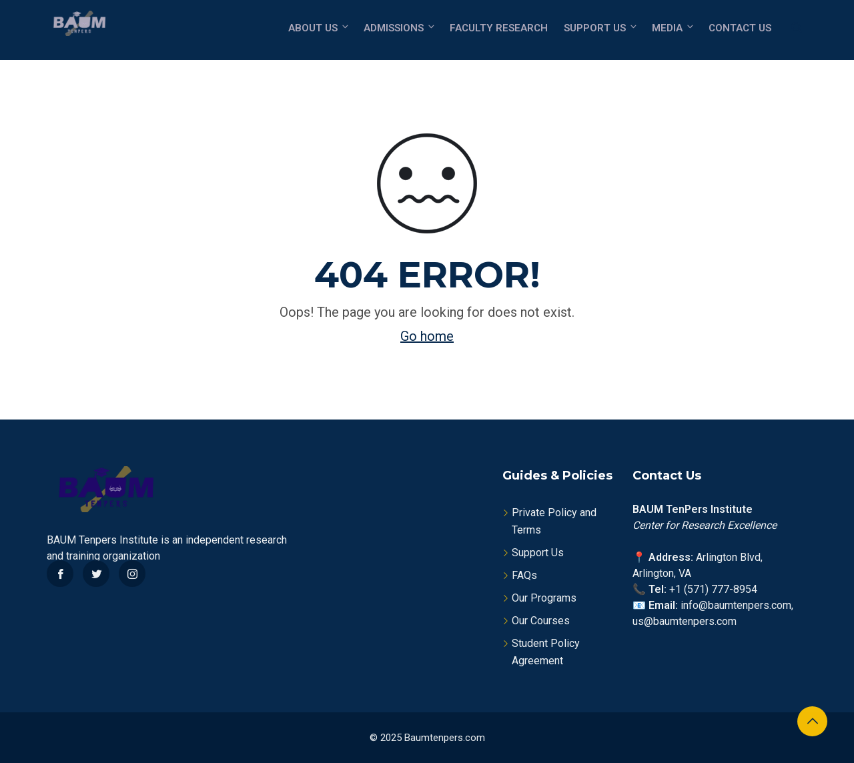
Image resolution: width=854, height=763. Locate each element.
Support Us (601, 27)
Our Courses (541, 620)
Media (673, 27)
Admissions (400, 27)
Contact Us (740, 28)
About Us (319, 27)
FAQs (524, 575)
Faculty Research (499, 28)
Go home (427, 336)
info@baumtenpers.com (736, 605)
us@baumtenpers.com (684, 621)
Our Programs (544, 598)
